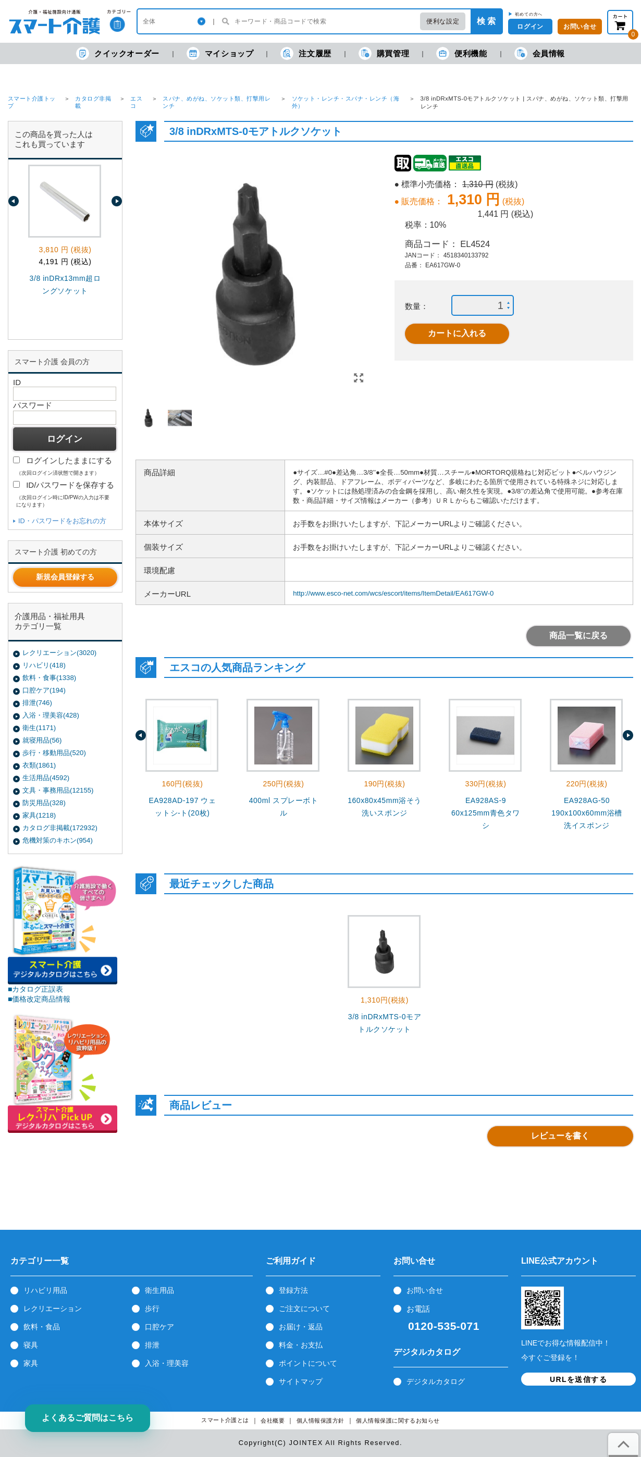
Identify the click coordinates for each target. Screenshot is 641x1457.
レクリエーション (52, 1308)
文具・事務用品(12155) (57, 790)
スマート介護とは (225, 1420)
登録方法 (293, 1290)
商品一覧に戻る (578, 635)
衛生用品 (159, 1290)
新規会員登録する (65, 577)
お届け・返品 (301, 1326)
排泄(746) (37, 703)
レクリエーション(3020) (59, 653)
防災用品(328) (44, 803)
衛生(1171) (39, 728)
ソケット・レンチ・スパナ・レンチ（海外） (346, 102)
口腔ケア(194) (44, 690)
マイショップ (220, 53)
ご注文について (304, 1308)
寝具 (30, 1345)
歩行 (152, 1308)
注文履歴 (305, 53)
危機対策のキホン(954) (57, 840)
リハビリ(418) (44, 665)
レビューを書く (560, 1135)
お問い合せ (424, 1290)
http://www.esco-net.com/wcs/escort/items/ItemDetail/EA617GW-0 (393, 593)
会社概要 (273, 1421)
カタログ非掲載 (93, 102)
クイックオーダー (117, 53)
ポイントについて (308, 1363)
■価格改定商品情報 (39, 999)
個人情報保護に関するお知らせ (398, 1421)
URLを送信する (578, 1379)
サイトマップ (301, 1381)
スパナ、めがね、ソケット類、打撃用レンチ (216, 102)
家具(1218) (39, 815)
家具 (30, 1363)
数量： (416, 306)
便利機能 (461, 53)
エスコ (136, 102)
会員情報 (539, 53)
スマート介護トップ (32, 102)
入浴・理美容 (167, 1363)
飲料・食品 (41, 1326)
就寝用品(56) (41, 740)
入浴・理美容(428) (50, 715)
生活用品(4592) (45, 778)
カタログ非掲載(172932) (59, 828)
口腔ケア (159, 1326)
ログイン (530, 26)
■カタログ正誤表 (36, 989)
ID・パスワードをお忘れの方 (62, 520)
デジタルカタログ (435, 1381)
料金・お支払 (301, 1345)
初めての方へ (529, 14)
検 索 (486, 21)
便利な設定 (442, 21)
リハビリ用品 (45, 1290)
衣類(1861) (39, 765)
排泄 (152, 1345)
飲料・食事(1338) (49, 678)
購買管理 (384, 53)
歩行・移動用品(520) (54, 753)
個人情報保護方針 (320, 1421)
